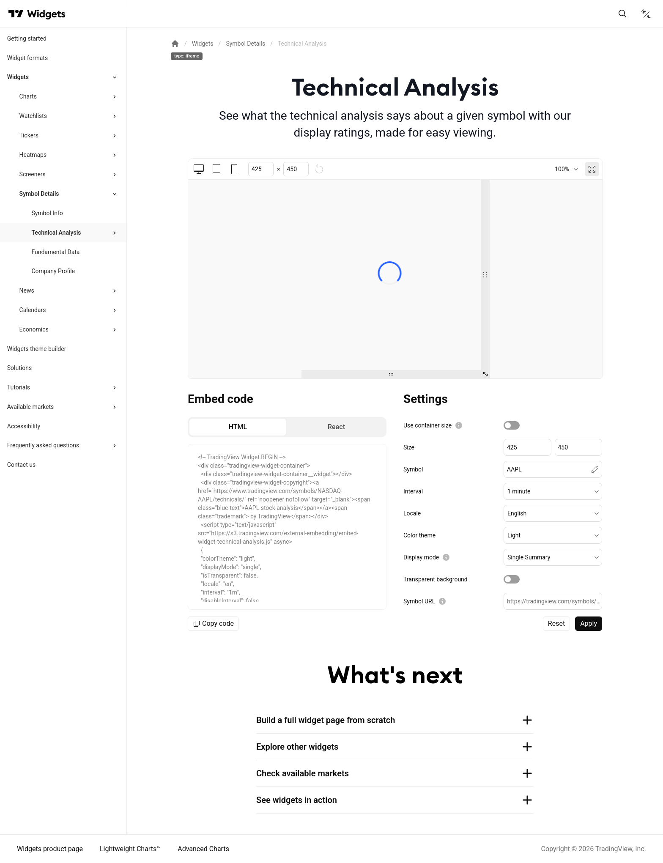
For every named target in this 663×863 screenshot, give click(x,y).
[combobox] (566, 169)
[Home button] (46, 14)
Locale (412, 513)
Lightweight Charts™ (130, 849)
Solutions (19, 367)
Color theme (419, 535)
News (26, 290)
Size (408, 447)
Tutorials (18, 387)
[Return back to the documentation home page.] (175, 43)
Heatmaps (33, 154)
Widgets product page (50, 849)
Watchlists (33, 115)
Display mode (421, 557)
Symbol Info (47, 213)
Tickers (28, 135)
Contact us (21, 464)
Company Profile (53, 271)
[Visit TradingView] (16, 13)
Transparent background (435, 579)
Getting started (27, 38)
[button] (553, 491)
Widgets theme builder (36, 348)
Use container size (427, 425)
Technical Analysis (56, 232)
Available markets (30, 406)
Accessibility (23, 426)
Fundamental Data (55, 252)
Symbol (413, 469)
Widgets (18, 77)
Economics (34, 329)
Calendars (32, 310)
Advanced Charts (203, 849)
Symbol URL (419, 601)
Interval (413, 491)
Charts (28, 96)
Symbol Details (39, 193)
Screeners (32, 174)
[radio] (237, 427)
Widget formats (27, 58)
